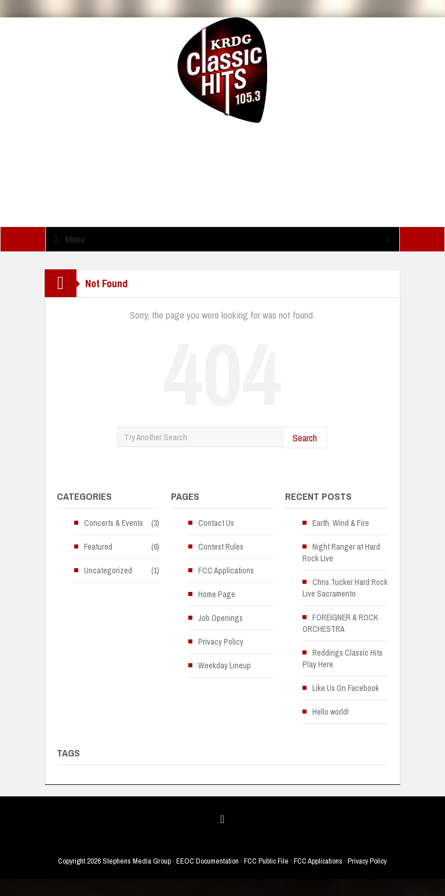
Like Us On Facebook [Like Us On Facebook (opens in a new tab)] (345, 688)
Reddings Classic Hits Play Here (342, 659)
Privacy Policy (220, 642)
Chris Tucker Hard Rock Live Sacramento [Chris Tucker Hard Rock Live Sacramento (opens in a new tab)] (345, 588)
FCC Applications (226, 570)
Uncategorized (108, 570)
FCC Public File (266, 861)
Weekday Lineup (224, 665)
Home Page (216, 594)
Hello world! (330, 712)
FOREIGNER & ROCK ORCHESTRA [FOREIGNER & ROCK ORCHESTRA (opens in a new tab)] (340, 623)
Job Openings (220, 618)
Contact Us (216, 523)
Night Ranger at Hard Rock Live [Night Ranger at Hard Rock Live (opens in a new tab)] (341, 553)
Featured (98, 547)
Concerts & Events (113, 523)
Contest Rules (220, 547)
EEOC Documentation (207, 861)
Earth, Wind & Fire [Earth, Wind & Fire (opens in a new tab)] (340, 523)
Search (305, 437)
